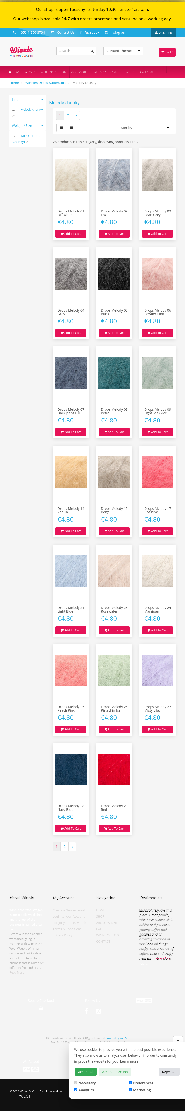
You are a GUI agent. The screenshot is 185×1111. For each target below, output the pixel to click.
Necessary (85, 1083)
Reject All (169, 1071)
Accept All (85, 1071)
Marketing (140, 1090)
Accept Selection (115, 1071)
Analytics (84, 1090)
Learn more (129, 1061)
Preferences (141, 1083)
